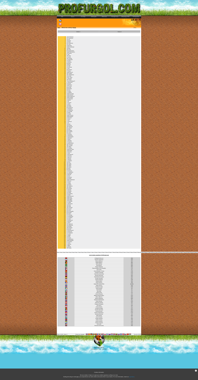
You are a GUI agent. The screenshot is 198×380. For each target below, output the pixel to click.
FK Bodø (68, 236)
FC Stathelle (69, 92)
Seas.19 (118, 252)
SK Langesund (70, 223)
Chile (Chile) (99, 269)
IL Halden (68, 139)
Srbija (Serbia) (99, 315)
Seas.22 (128, 252)
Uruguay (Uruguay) (99, 322)
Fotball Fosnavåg (70, 93)
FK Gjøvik (69, 60)
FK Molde (69, 194)
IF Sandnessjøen (70, 136)
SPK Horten (69, 248)
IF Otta (68, 54)
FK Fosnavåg (69, 111)
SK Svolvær (69, 106)
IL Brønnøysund (70, 154)
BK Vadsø (69, 213)
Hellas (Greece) (99, 285)
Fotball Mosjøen (70, 116)
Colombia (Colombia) (99, 272)
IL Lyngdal (69, 183)
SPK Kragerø (69, 73)
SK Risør (68, 162)
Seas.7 (76, 252)
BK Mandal (69, 229)
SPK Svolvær (69, 58)
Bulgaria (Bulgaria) (99, 266)
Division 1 (78, 31)
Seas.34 (171, 252)
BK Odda (68, 129)
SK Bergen (69, 105)
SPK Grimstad (69, 207)
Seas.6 (73, 252)
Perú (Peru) (99, 305)
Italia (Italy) (99, 291)
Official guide (93, 16)
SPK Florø (69, 49)
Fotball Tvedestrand (71, 179)
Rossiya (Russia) (99, 311)
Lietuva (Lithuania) (99, 294)
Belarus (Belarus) (99, 261)
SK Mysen (69, 64)
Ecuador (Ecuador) (99, 278)
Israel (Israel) (99, 289)
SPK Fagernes (70, 186)
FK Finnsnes (69, 86)
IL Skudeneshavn (70, 143)
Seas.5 (70, 252)
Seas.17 (111, 252)
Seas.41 (196, 252)
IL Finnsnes (69, 102)
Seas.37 (182, 252)
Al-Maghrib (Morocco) (99, 258)
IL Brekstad (69, 221)
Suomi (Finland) (99, 316)
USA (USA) (99, 324)
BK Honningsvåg (70, 211)
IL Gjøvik (68, 222)
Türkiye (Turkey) (99, 319)
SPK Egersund (70, 126)
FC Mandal (69, 189)
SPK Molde (69, 165)
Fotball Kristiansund (71, 96)
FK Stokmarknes (70, 239)
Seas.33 (167, 252)
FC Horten (69, 234)
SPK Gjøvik (69, 164)
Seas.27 (146, 252)
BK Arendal (69, 87)
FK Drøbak (69, 192)
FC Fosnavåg (69, 215)
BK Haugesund (70, 107)
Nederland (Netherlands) (99, 299)
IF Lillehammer (70, 135)
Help (134, 27)
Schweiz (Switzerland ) (99, 312)
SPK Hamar (69, 79)
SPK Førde (69, 163)
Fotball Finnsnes (70, 115)
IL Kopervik (69, 244)
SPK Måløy (69, 146)
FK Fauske (69, 237)
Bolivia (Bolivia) (99, 263)
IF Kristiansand (70, 98)
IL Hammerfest (70, 203)
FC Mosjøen (69, 191)
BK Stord (68, 89)
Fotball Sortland (70, 97)
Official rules (104, 16)
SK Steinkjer (69, 226)
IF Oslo (68, 120)
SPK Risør (69, 55)
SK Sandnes (69, 53)
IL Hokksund (69, 121)
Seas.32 (164, 252)
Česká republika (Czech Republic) (99, 268)
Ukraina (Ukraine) (99, 321)
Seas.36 (178, 252)
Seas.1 (58, 252)
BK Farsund (69, 208)
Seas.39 (189, 252)
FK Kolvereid (69, 67)
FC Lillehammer (70, 110)
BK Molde (69, 63)
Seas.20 (121, 252)
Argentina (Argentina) (99, 259)
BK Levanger (69, 127)
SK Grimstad (69, 125)
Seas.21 (125, 252)
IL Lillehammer (70, 82)
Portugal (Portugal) (99, 308)
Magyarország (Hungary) (99, 295)
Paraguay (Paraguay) (99, 304)
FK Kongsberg (69, 193)
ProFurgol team (136, 16)
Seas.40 (192, 252)
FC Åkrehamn (69, 108)
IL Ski (68, 122)
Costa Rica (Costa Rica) (99, 273)
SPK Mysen (69, 167)
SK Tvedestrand (70, 38)
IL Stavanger (69, 78)
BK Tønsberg (69, 130)
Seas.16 (107, 252)
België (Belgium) (99, 262)
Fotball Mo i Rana (70, 149)
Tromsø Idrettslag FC (71, 81)
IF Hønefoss (69, 151)
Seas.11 (89, 252)
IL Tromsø (69, 57)
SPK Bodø (69, 206)
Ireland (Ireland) (99, 288)
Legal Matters (132, 376)
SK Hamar (69, 40)
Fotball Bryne (69, 84)
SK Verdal (69, 205)
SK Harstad (69, 184)
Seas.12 (93, 252)
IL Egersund (69, 156)
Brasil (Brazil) (99, 265)
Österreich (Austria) (99, 302)
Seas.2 (61, 252)
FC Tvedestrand (70, 172)
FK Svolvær (69, 178)
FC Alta (68, 68)
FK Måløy (69, 112)
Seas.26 (143, 252)
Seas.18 (114, 252)
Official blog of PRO (125, 16)
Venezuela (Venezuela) (99, 325)
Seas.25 (139, 252)
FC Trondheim (69, 217)
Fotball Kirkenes (70, 95)
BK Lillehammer (70, 43)
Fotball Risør (69, 45)
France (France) (99, 282)
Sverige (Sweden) (99, 318)
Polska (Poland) (99, 306)
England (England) (99, 279)
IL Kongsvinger (70, 59)
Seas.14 (100, 252)
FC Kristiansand (70, 216)
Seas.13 (96, 252)
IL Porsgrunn (69, 141)
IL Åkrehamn (69, 137)
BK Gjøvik (69, 169)
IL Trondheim (69, 160)
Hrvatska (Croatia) (99, 286)
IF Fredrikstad (69, 201)
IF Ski (68, 101)
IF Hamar (68, 119)
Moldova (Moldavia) (99, 298)
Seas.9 (82, 252)
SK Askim (69, 124)
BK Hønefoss (69, 69)
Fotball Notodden (70, 240)
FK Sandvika (69, 177)
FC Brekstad (69, 134)
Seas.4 (67, 252)
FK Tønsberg (69, 148)
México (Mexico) (99, 296)
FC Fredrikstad (70, 232)
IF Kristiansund (70, 220)
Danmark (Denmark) (99, 275)
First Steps (83, 16)
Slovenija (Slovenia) (99, 314)
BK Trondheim (69, 131)
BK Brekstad (69, 88)
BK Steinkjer (69, 212)
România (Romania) (99, 309)
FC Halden (69, 91)
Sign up (72, 16)
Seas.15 (103, 252)
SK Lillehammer (70, 225)
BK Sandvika (69, 188)
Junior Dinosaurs (70, 36)
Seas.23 (132, 252)
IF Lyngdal (69, 202)
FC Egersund (69, 231)
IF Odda (68, 153)
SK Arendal (69, 76)
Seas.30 (157, 252)
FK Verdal (69, 218)
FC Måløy (69, 235)
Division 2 (120, 31)
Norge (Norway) (99, 301)
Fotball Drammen (70, 196)
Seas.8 (79, 252)
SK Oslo (68, 39)
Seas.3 (64, 252)
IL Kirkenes (69, 158)
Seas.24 (135, 252)
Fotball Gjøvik (69, 198)
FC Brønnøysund (70, 230)
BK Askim (69, 168)
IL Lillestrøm (69, 140)
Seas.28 (150, 252)
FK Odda (68, 65)
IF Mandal (69, 100)
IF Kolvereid (69, 62)
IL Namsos (69, 246)
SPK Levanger (70, 145)
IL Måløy (68, 245)
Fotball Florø (69, 197)
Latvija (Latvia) (99, 292)
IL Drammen (69, 155)
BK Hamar (69, 210)
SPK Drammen (70, 144)
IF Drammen (69, 117)
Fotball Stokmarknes (71, 52)
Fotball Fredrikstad (70, 46)
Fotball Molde (69, 150)
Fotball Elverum (70, 72)
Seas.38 (185, 252)
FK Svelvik (69, 113)
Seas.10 (86, 252)
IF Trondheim (69, 241)
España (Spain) (99, 281)
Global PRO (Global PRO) (99, 283)
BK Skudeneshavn (70, 50)
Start (62, 16)
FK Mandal (69, 174)
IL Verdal (68, 103)
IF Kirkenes (69, 180)
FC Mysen (69, 70)
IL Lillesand (69, 159)
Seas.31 (160, 252)
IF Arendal (69, 83)
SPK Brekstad (69, 227)
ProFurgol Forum (114, 16)
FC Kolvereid (69, 170)
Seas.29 (153, 252)
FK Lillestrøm (69, 173)
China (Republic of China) (99, 271)
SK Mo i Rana (69, 77)
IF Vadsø (68, 242)
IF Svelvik (69, 182)
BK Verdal (69, 132)
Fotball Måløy (69, 199)
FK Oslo (68, 175)
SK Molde (69, 41)
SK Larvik (69, 44)
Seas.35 (174, 252)
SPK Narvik (69, 187)
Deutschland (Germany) (99, 276)
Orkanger (68, 48)
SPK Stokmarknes (70, 74)
